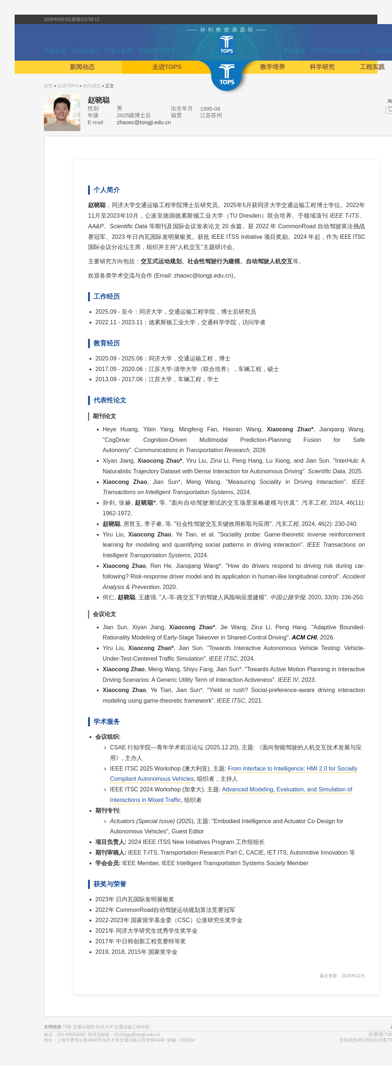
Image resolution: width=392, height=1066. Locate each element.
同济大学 (104, 1026)
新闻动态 (82, 67)
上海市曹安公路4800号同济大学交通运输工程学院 (106, 1040)
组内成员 (91, 85)
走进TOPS (67, 85)
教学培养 (272, 67)
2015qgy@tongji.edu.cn (137, 1034)
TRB (66, 1026)
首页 (48, 85)
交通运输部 (84, 1026)
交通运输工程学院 (131, 1026)
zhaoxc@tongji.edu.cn (144, 122)
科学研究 (322, 67)
